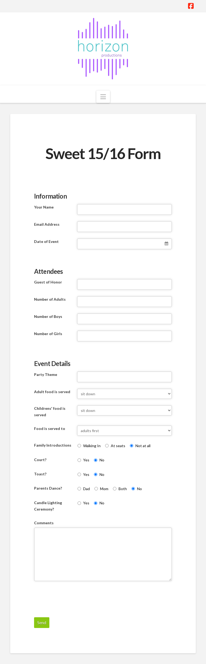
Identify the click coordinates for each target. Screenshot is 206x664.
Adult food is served (52, 391)
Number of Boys (48, 316)
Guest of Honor (48, 282)
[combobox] (124, 243)
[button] (103, 97)
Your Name (44, 207)
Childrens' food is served (49, 411)
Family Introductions (52, 445)
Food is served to (49, 428)
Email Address (47, 224)
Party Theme (45, 374)
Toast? (40, 474)
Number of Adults (50, 299)
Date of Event (46, 241)
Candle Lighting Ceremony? (48, 505)
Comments (44, 523)
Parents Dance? (48, 488)
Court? (40, 459)
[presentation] (75, 597)
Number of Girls (48, 333)
